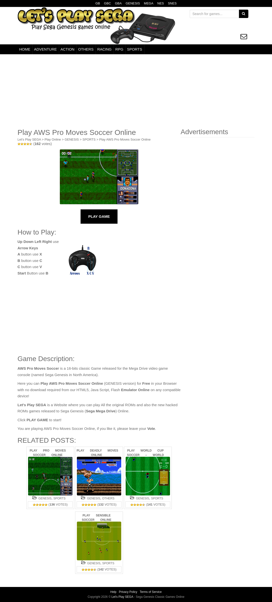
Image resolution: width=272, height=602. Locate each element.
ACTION (68, 49)
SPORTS (134, 49)
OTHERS (86, 49)
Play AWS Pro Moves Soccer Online (125, 139)
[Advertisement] (136, 91)
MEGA (148, 3)
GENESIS (133, 3)
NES (160, 3)
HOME (24, 49)
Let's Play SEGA (29, 139)
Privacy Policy (128, 592)
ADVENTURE (45, 49)
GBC (107, 3)
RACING (104, 49)
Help (113, 592)
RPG (119, 49)
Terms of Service (151, 592)
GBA (118, 3)
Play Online (53, 139)
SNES (172, 3)
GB (97, 3)
